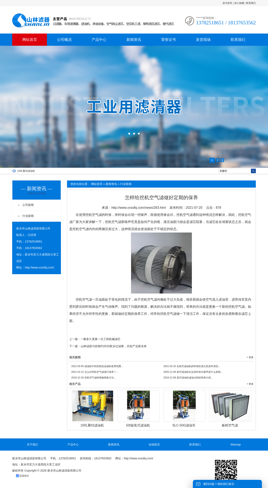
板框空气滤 (230, 425)
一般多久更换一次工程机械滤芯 (100, 339)
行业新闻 (126, 184)
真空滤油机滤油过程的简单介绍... (188, 377)
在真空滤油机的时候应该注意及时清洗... (191, 366)
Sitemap (235, 444)
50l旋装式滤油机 (138, 425)
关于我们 (32, 444)
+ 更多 (250, 357)
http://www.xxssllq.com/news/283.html (138, 207)
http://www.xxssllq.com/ (39, 267)
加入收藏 (239, 3)
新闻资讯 (133, 40)
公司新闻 (28, 205)
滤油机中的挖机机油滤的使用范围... (97, 366)
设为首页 (227, 3)
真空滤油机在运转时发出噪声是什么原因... (193, 372)
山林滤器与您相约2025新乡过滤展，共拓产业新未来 (114, 346)
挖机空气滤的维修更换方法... (93, 377)
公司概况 (64, 40)
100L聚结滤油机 (26, 171)
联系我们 (251, 3)
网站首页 (29, 40)
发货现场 (203, 40)
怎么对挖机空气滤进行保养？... (94, 372)
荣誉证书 (168, 40)
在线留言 (154, 444)
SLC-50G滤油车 (184, 425)
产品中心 (99, 40)
